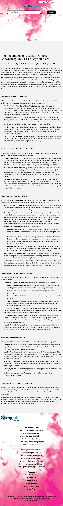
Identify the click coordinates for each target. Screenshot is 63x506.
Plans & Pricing (31, 489)
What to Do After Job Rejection (32, 436)
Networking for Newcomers (31, 455)
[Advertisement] (31, 27)
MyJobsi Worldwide (31, 486)
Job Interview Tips (31, 427)
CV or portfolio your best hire (31, 461)
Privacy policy (35, 500)
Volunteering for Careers (31, 453)
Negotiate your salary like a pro (31, 464)
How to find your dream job (31, 433)
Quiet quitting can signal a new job (31, 467)
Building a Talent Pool (31, 444)
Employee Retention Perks (31, 450)
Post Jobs (53, 2)
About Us (31, 472)
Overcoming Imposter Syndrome (31, 442)
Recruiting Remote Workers (31, 458)
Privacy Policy (31, 483)
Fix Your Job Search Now (31, 439)
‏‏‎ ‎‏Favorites (44, 2)
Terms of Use (31, 480)
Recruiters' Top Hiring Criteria (31, 430)
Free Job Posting (31, 475)
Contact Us (31, 478)
